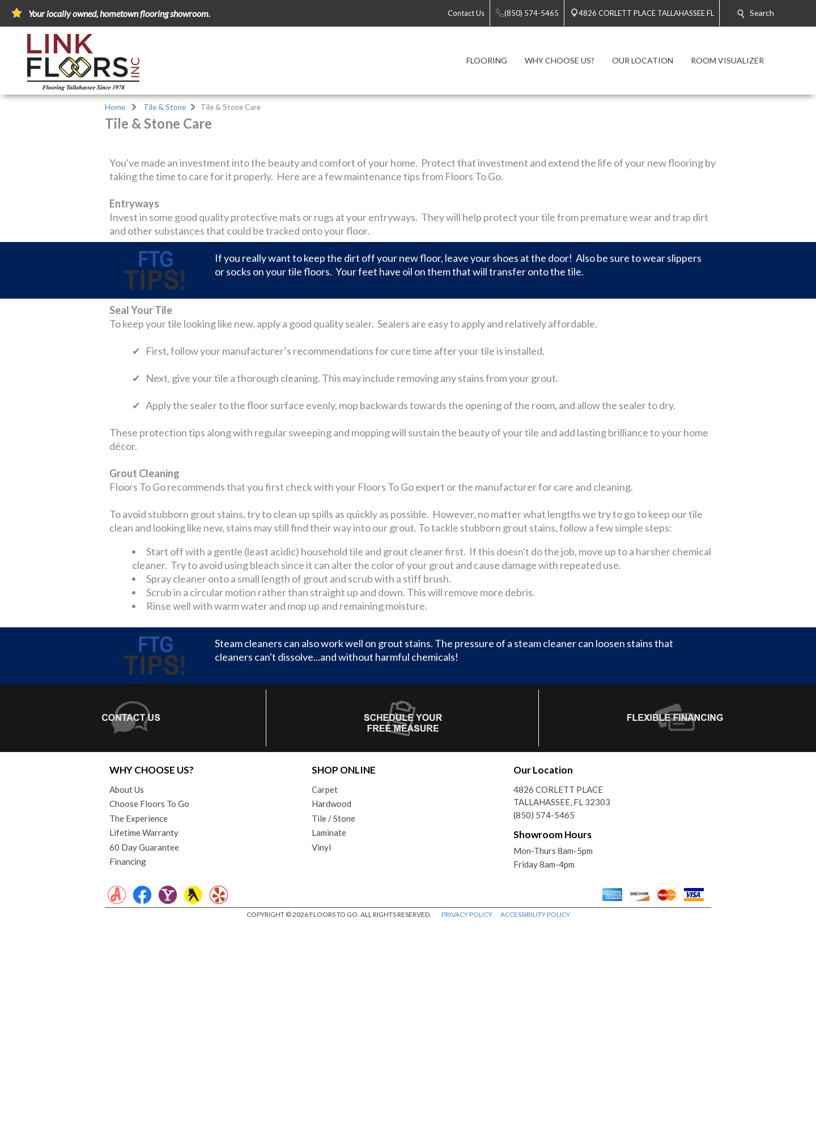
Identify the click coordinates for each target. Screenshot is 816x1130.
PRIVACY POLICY (466, 1118)
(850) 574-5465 (544, 1019)
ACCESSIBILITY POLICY (535, 1118)
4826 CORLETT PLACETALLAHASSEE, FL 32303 (561, 1000)
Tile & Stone (164, 107)
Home (115, 107)
